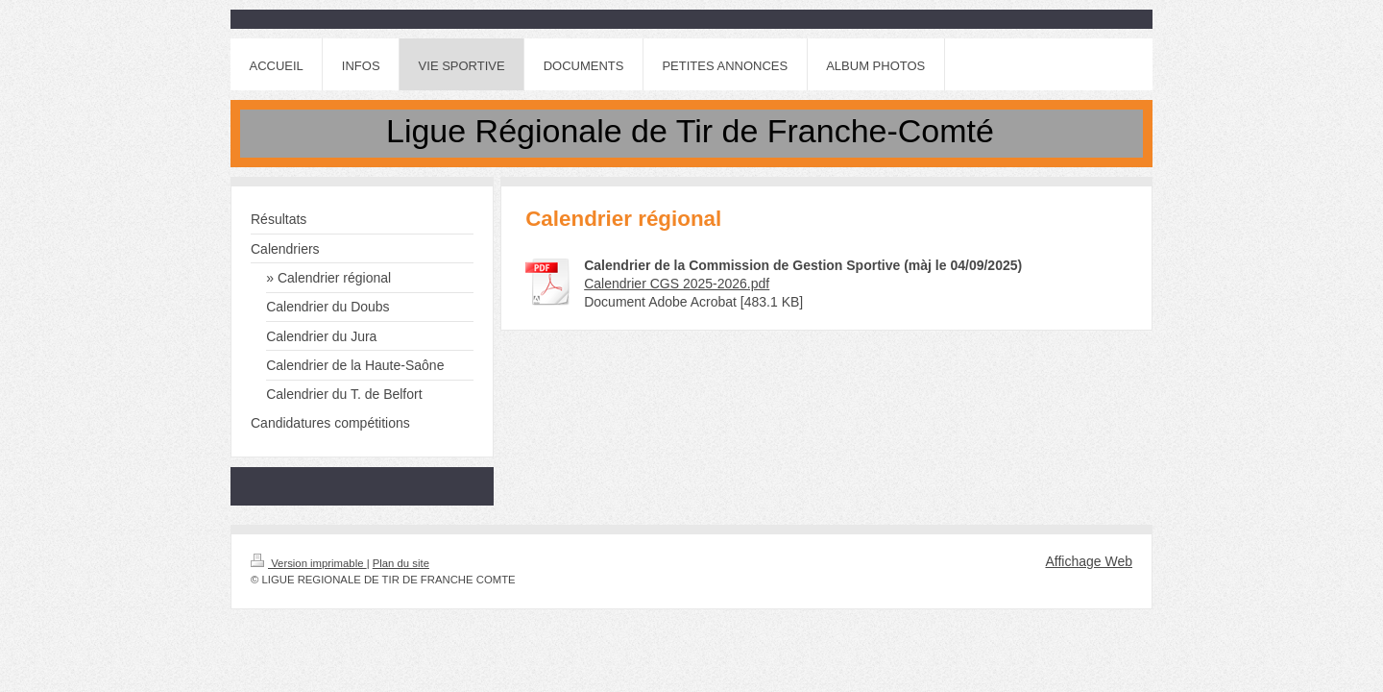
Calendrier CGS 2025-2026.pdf (676, 283)
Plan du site (401, 563)
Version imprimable (309, 563)
